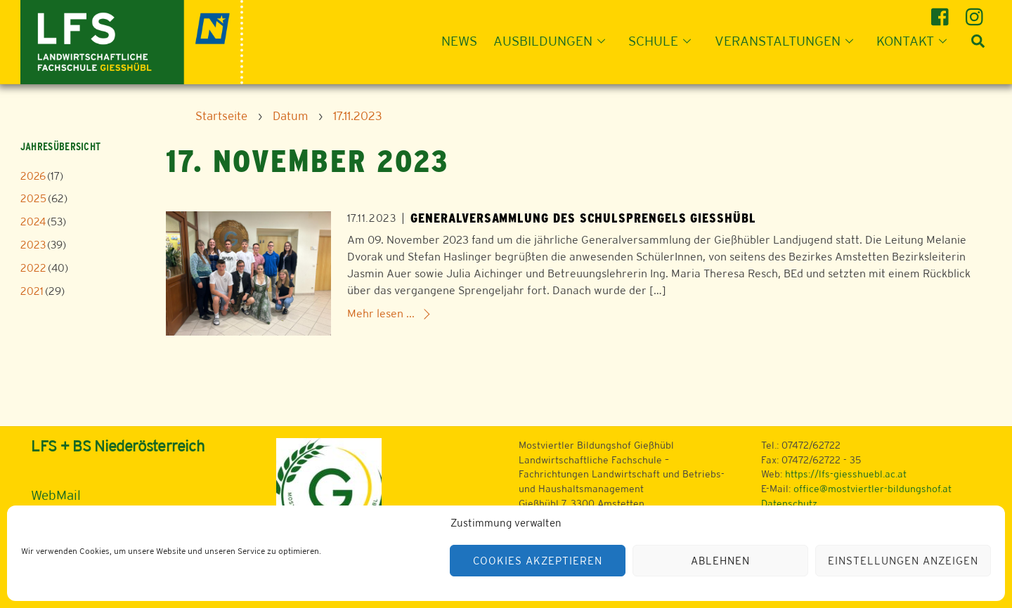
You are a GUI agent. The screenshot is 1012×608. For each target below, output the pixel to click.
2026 (33, 176)
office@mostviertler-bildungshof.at (872, 488)
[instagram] (976, 11)
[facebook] (942, 11)
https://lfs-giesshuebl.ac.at (846, 474)
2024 (33, 221)
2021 (32, 291)
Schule (663, 40)
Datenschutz (789, 503)
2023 (33, 245)
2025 (33, 198)
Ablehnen (720, 561)
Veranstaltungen (788, 40)
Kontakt (915, 40)
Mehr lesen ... (381, 313)
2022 (33, 268)
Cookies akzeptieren (537, 561)
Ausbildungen (553, 40)
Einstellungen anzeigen (903, 561)
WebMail (56, 495)
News (459, 40)
